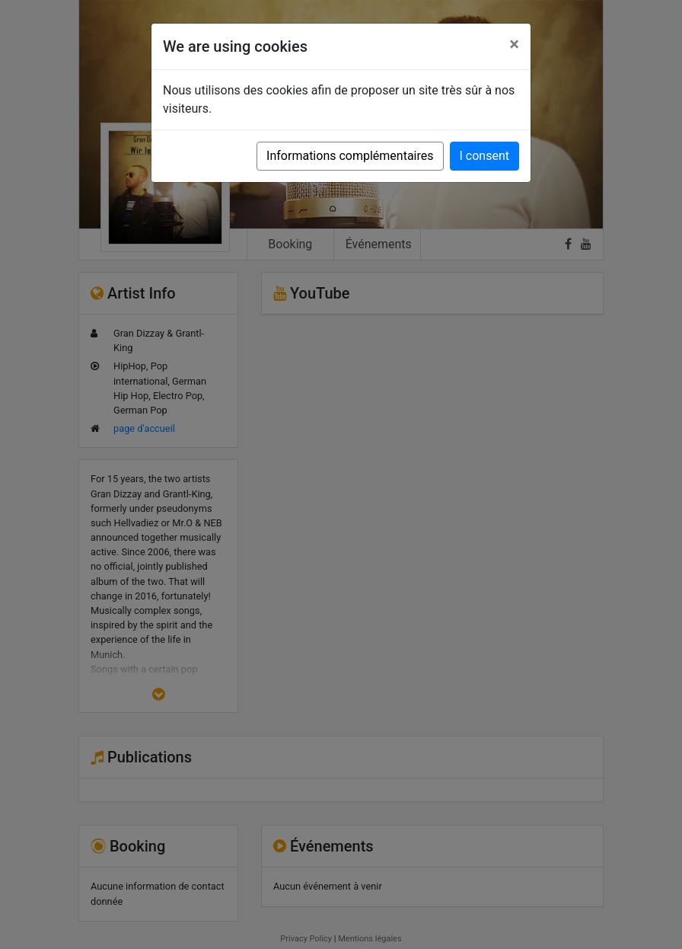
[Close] (514, 44)
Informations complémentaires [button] (349, 156)
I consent (484, 156)
